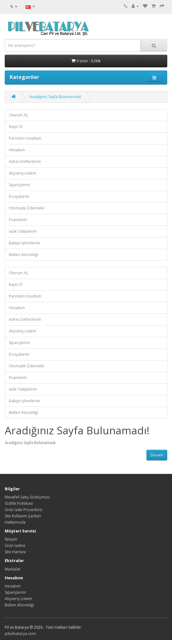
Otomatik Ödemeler (27, 208)
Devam (157, 455)
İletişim (11, 539)
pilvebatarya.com (20, 633)
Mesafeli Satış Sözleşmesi (27, 497)
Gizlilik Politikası (19, 503)
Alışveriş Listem (22, 173)
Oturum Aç (18, 115)
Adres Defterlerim (25, 161)
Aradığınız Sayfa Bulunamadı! (55, 96)
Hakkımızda (15, 522)
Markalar (13, 569)
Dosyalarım (19, 196)
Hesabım (17, 150)
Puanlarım (18, 219)
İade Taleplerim (23, 231)
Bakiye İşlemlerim (24, 243)
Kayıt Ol (15, 126)
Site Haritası (15, 551)
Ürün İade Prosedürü (23, 509)
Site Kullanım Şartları (23, 516)
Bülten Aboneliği (23, 254)
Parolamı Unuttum (25, 138)
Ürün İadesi (15, 545)
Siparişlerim (19, 184)
